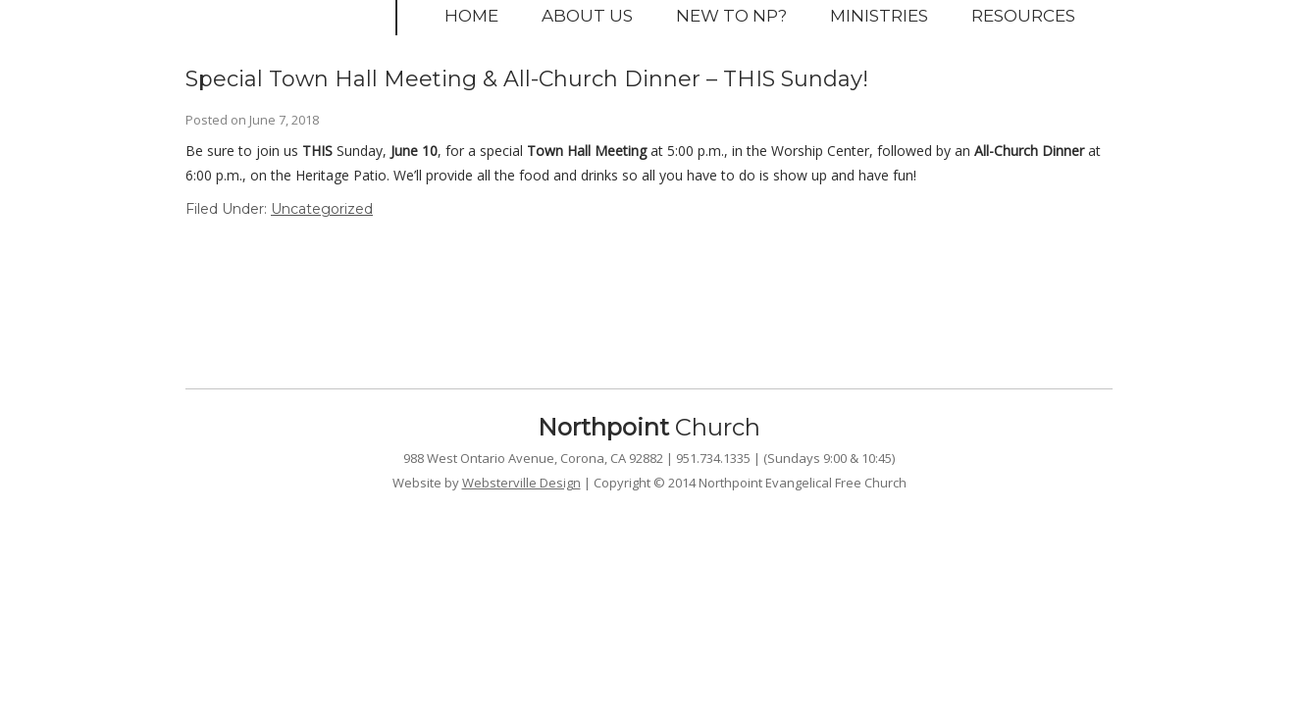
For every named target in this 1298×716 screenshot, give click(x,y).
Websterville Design (521, 482)
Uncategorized (322, 209)
